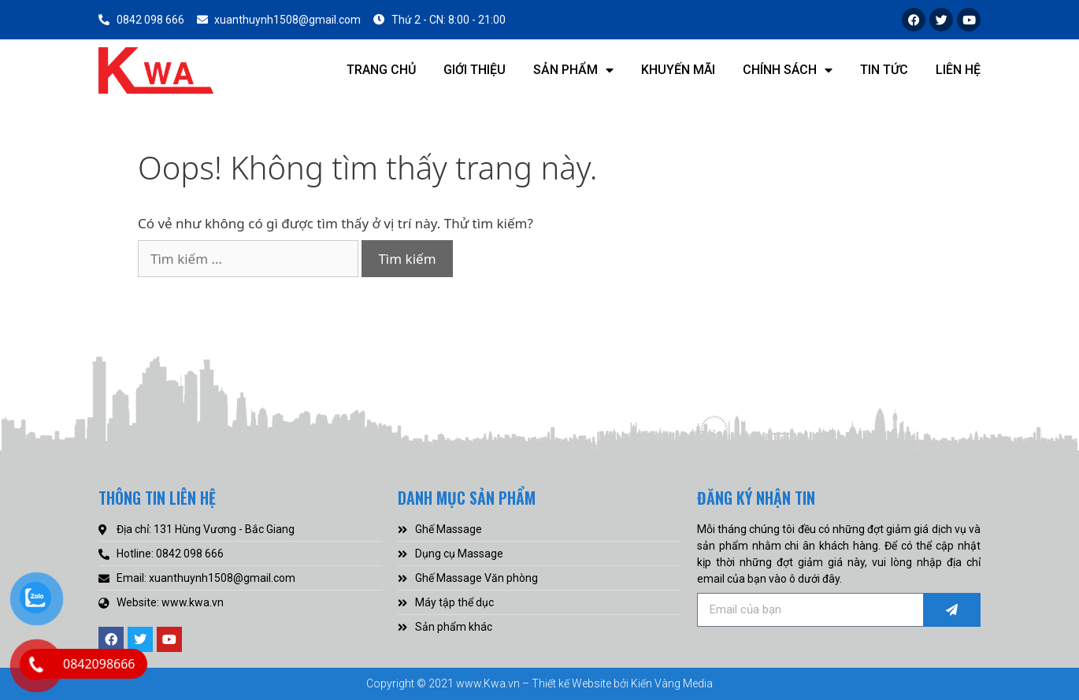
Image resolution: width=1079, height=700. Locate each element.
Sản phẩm (573, 70)
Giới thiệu (474, 69)
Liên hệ (958, 69)
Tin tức (884, 69)
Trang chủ (381, 69)
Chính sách (787, 70)
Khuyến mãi (678, 69)
